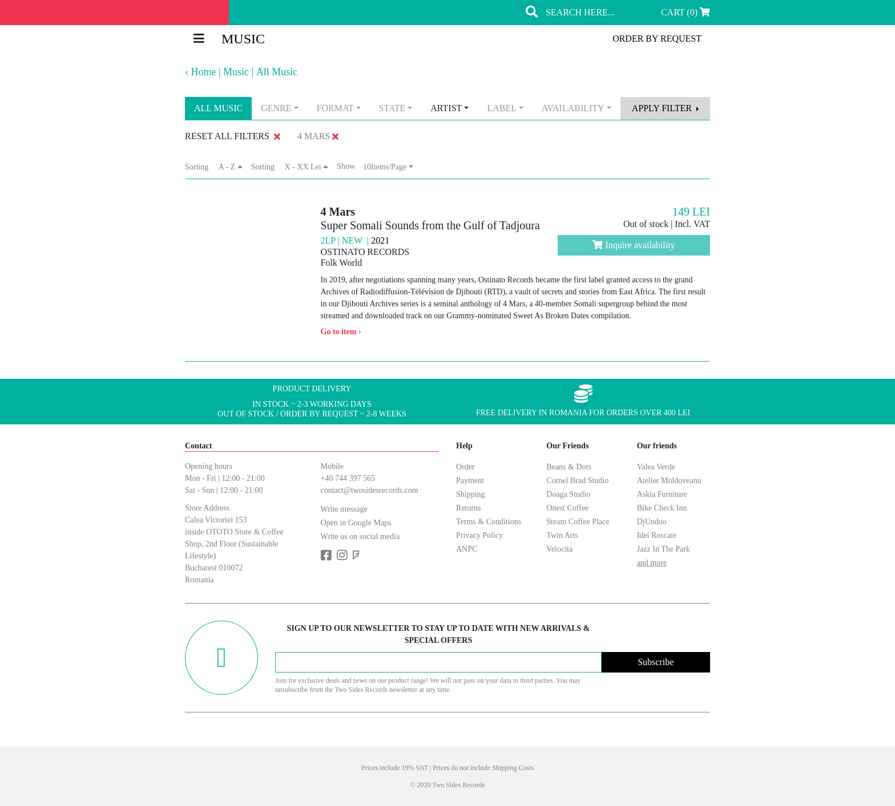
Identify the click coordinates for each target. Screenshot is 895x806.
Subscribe (656, 662)
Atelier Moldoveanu (669, 480)
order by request (657, 38)
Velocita (559, 549)
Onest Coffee (567, 508)
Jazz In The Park (663, 549)
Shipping (470, 494)
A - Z (231, 167)
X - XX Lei (307, 167)
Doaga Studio (568, 494)
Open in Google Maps (356, 523)
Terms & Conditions (488, 521)
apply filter (663, 108)
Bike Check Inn (662, 508)
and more (652, 562)
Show (350, 166)
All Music (277, 72)
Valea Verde (656, 467)
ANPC (466, 549)
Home (203, 72)
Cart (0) (685, 12)
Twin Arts (562, 535)
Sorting (200, 167)
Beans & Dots (568, 467)
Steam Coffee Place (577, 521)
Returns (468, 508)
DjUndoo (652, 521)
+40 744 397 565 (348, 478)
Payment (470, 480)
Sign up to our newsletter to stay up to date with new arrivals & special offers (438, 634)
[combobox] (279, 108)
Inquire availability (633, 245)
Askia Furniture (662, 494)
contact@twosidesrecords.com (369, 490)
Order (465, 467)
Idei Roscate (657, 535)
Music (236, 72)
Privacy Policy (479, 535)
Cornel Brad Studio (577, 480)
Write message (344, 509)
